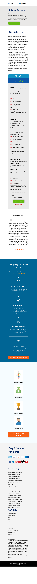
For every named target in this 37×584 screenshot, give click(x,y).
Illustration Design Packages (15, 501)
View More (18, 204)
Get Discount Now (18, 397)
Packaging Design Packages (15, 480)
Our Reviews (12, 515)
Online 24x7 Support (18, 428)
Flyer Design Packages (14, 493)
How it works (12, 524)
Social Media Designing (14, 507)
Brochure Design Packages (15, 486)
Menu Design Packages (14, 497)
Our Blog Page (12, 513)
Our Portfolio (12, 517)
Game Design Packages (14, 503)
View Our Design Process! (18, 273)
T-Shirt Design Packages (14, 482)
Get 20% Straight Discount (18, 357)
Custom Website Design (14, 476)
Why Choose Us (13, 526)
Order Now (14, 23)
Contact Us (11, 534)
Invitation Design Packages (15, 495)
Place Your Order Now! (18, 413)
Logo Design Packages (14, 478)
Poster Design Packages (14, 505)
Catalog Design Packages (15, 491)
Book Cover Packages (14, 484)
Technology (12, 519)
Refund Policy (12, 528)
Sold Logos (11, 522)
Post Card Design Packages (15, 499)
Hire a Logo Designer (18, 382)
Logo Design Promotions (14, 474)
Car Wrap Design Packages (15, 489)
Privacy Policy (12, 532)
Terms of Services (13, 530)
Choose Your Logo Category (15, 472)
